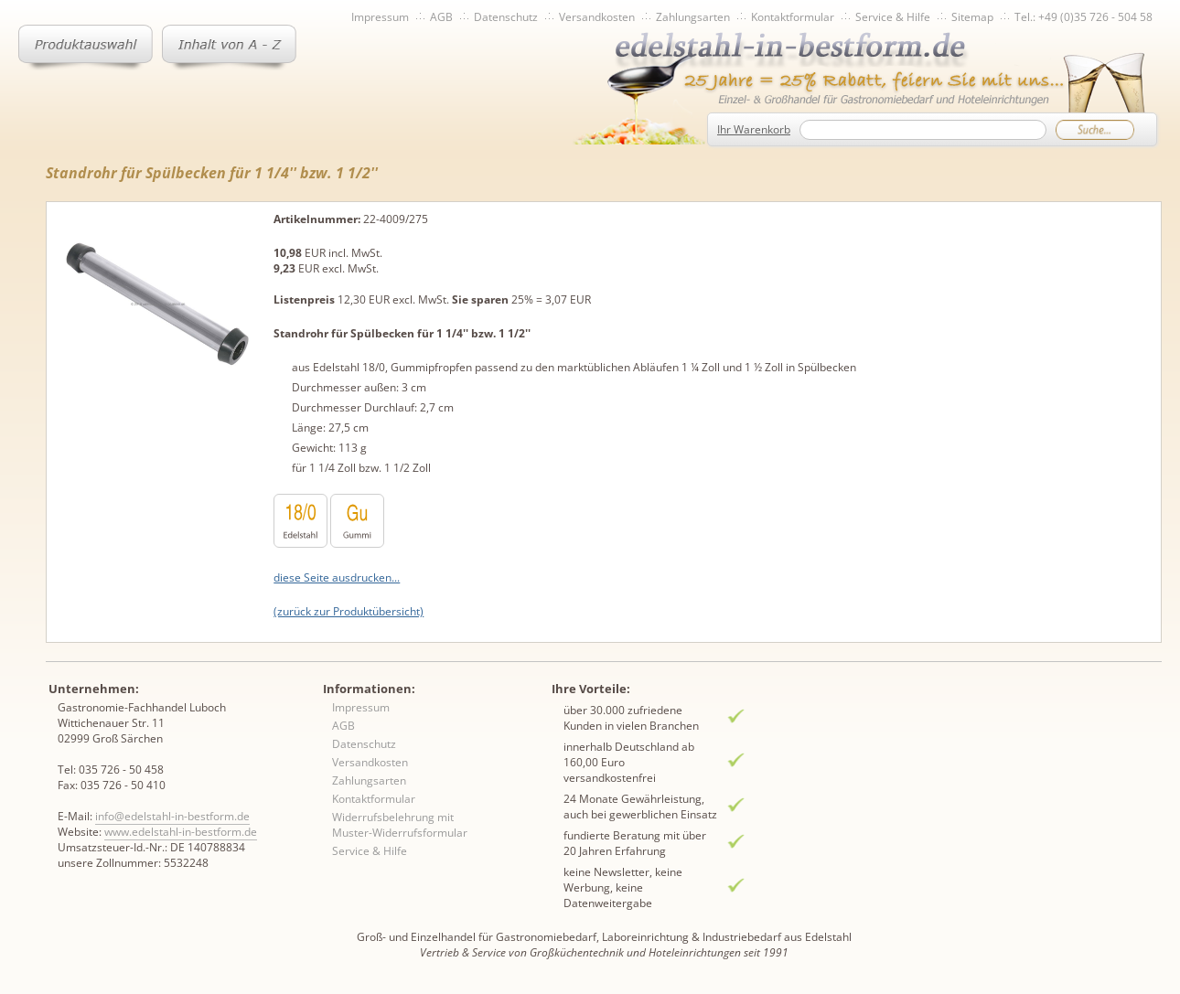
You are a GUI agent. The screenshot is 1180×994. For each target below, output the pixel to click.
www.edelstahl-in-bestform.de (180, 831)
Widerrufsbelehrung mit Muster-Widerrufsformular (399, 824)
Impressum (380, 17)
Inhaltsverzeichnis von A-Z (229, 47)
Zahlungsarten (693, 17)
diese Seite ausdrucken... (337, 577)
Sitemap (972, 17)
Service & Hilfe (892, 17)
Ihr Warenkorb (753, 129)
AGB (441, 17)
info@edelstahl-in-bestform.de (172, 816)
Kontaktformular (792, 17)
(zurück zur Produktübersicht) (349, 611)
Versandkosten (597, 17)
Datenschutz (506, 17)
